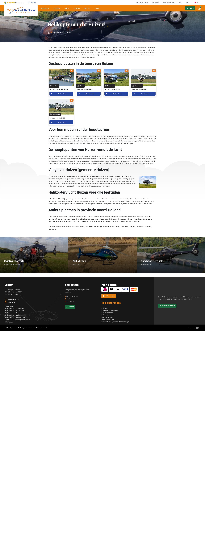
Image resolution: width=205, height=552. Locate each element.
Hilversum (140, 217)
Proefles (56, 8)
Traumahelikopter (107, 319)
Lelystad (51, 219)
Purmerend (124, 227)
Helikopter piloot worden (110, 310)
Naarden (106, 227)
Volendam (140, 227)
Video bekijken (109, 296)
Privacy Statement (41, 328)
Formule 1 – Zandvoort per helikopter (17, 320)
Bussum (68, 221)
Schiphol (132, 227)
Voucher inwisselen (169, 3)
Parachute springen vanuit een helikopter (115, 322)
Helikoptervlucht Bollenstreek (15, 317)
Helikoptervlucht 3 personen (14, 308)
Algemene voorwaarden (28, 328)
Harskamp (148, 217)
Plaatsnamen (9, 306)
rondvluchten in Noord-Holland (77, 219)
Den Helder (84, 221)
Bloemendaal (60, 221)
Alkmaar (129, 219)
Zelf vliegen (9, 322)
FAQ (180, 3)
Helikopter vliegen (107, 315)
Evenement (155, 3)
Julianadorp (136, 221)
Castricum (76, 221)
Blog (187, 3)
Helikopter (105, 308)
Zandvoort (52, 229)
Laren (82, 227)
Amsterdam (147, 219)
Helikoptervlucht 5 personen (14, 313)
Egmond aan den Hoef (97, 221)
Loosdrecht (89, 227)
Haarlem (108, 221)
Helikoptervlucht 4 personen (14, 310)
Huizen (128, 221)
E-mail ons (11, 302)
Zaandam (148, 227)
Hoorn (123, 221)
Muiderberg (98, 227)
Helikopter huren (107, 313)
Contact (97, 8)
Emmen (60, 219)
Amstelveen (138, 219)
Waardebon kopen (142, 3)
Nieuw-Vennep (114, 227)
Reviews (77, 8)
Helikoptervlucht (58, 33)
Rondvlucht (45, 8)
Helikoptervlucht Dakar (12, 315)
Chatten (32, 2)
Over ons (87, 8)
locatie (75, 296)
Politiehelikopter (107, 317)
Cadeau (66, 8)
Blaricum (52, 221)
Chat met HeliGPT (13, 300)
